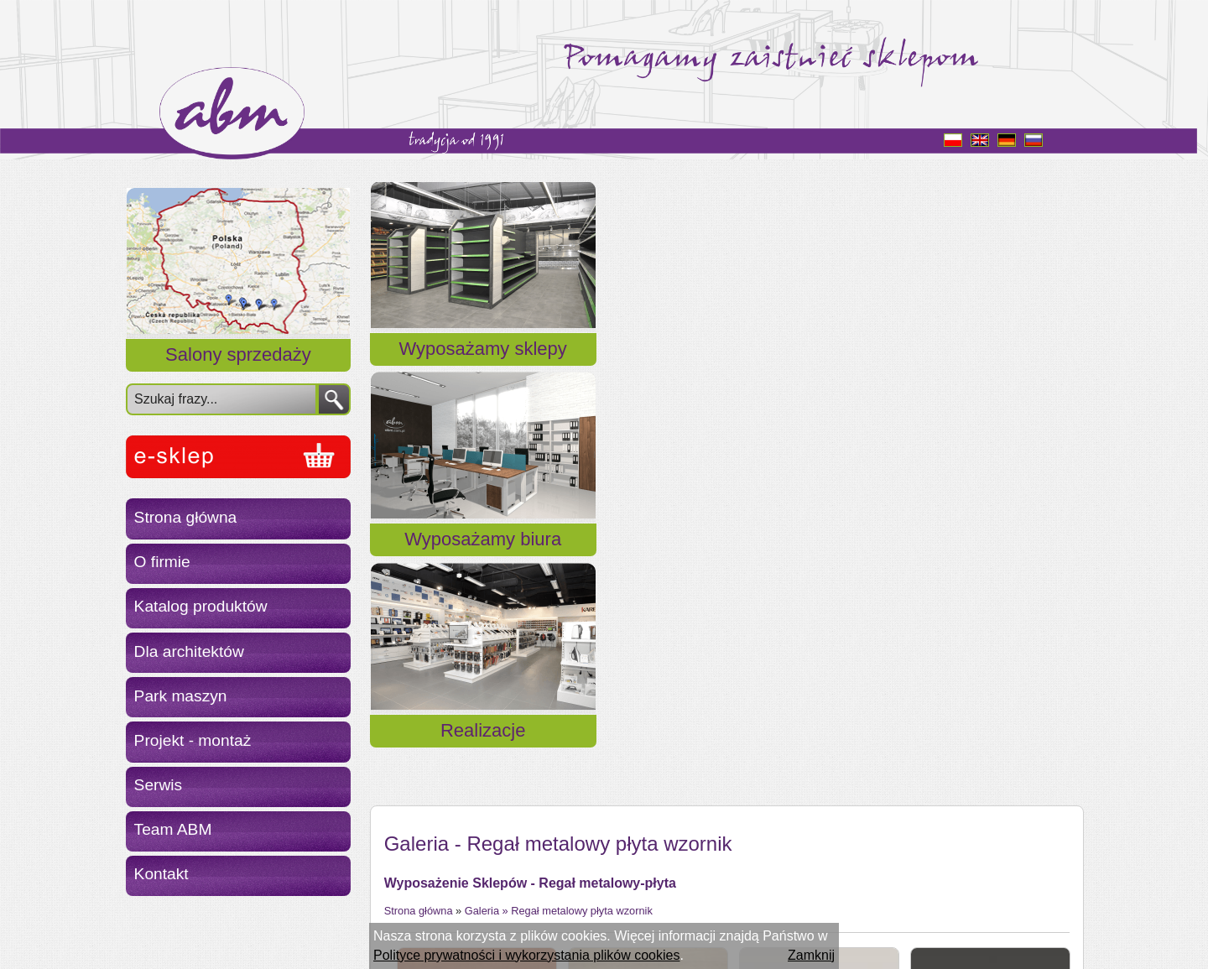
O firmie (162, 561)
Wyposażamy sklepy (483, 368)
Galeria (482, 498)
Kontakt (161, 874)
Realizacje (967, 368)
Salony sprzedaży (238, 354)
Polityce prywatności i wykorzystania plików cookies (526, 955)
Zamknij (811, 955)
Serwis (158, 785)
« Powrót (410, 843)
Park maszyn (180, 696)
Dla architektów (189, 651)
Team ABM (173, 829)
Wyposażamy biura (725, 368)
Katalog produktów (201, 606)
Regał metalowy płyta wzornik (582, 498)
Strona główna (185, 517)
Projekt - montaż (193, 740)
